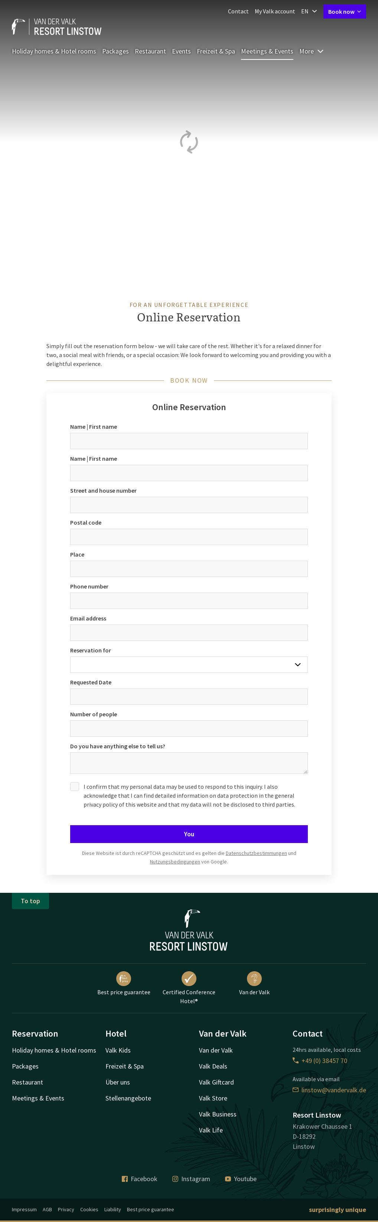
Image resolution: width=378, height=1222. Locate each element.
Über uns (117, 1082)
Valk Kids (118, 1050)
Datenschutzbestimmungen (256, 853)
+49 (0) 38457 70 (320, 1060)
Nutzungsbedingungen (175, 861)
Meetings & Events (267, 51)
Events (181, 51)
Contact (238, 11)
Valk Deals (213, 1066)
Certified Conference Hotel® (189, 988)
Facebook (139, 1178)
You (189, 834)
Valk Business (218, 1114)
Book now (344, 11)
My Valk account (275, 11)
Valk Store (213, 1098)
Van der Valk (254, 983)
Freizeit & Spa (216, 51)
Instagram (191, 1178)
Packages (115, 51)
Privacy (66, 1209)
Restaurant (150, 51)
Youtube (241, 1178)
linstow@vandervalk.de (329, 1090)
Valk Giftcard (216, 1082)
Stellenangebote (128, 1098)
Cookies (89, 1209)
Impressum (24, 1209)
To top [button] (30, 901)
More (311, 51)
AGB (47, 1209)
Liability (112, 1209)
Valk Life (211, 1130)
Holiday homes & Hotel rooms (54, 51)
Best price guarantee (123, 983)
